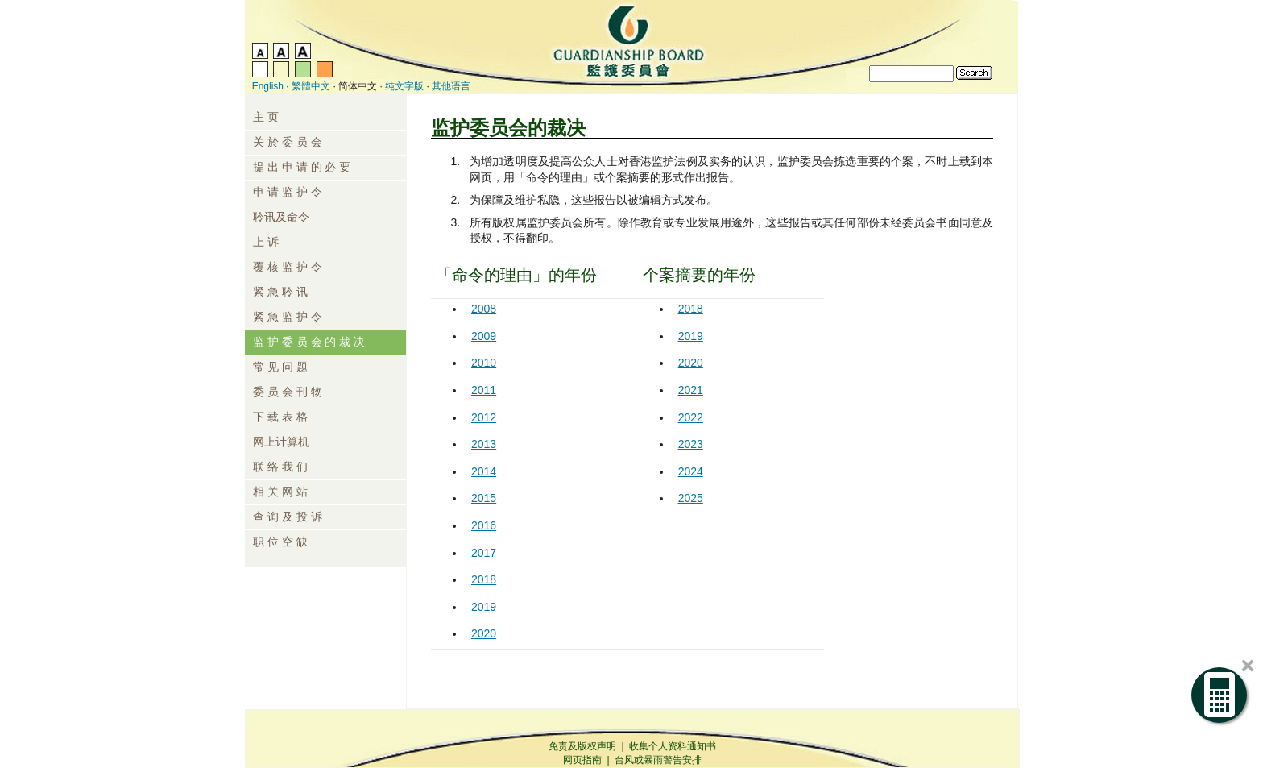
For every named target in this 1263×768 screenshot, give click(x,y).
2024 (690, 471)
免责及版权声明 (582, 746)
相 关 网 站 (280, 491)
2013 (483, 444)
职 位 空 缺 (280, 541)
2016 (483, 525)
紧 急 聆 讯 (280, 291)
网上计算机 (281, 441)
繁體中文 (311, 86)
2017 (483, 552)
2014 (483, 471)
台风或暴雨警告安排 (658, 760)
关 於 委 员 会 (287, 141)
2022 (690, 417)
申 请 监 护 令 (287, 191)
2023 (690, 444)
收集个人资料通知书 (672, 746)
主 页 (266, 116)
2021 (690, 390)
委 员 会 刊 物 (287, 391)
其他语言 (451, 86)
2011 (483, 390)
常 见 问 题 (280, 366)
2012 (483, 417)
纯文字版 (404, 86)
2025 (690, 498)
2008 (483, 308)
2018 (483, 579)
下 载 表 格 (280, 416)
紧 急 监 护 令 (287, 316)
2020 (483, 633)
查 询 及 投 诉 (287, 516)
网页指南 (582, 760)
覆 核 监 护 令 (287, 266)
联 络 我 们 (280, 466)
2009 (483, 336)
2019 (483, 606)
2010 (483, 362)
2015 (483, 498)
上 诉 (266, 241)
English (268, 86)
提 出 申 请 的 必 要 (301, 166)
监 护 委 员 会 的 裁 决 (309, 341)
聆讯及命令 (281, 216)
